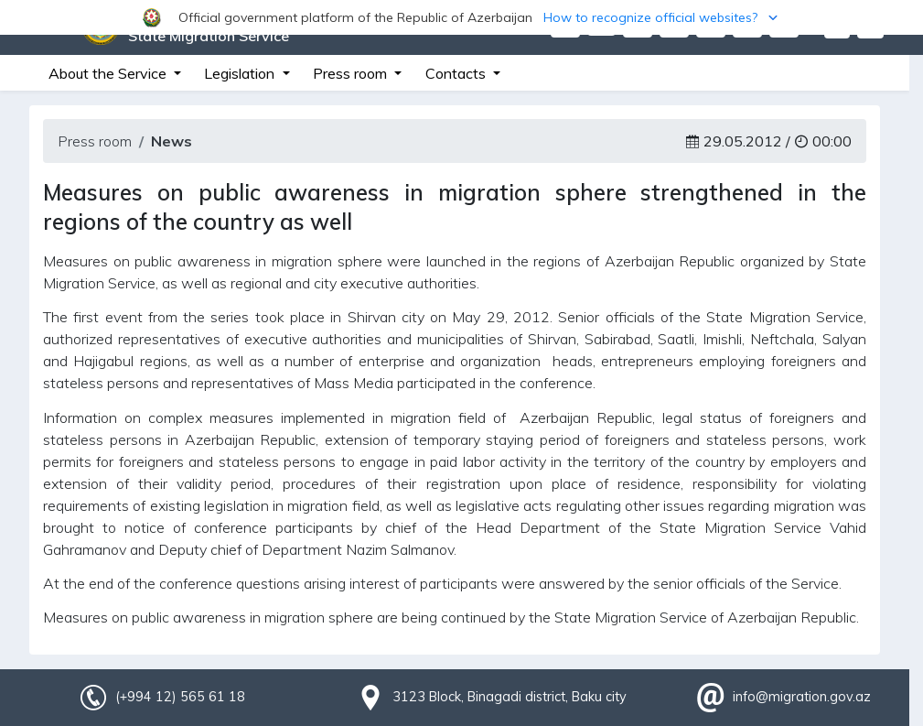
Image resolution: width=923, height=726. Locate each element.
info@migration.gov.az (802, 696)
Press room (95, 141)
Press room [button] (352, 73)
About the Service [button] (109, 73)
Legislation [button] (241, 73)
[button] (461, 17)
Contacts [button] (457, 73)
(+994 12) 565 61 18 (180, 696)
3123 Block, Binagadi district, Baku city (509, 696)
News (171, 141)
